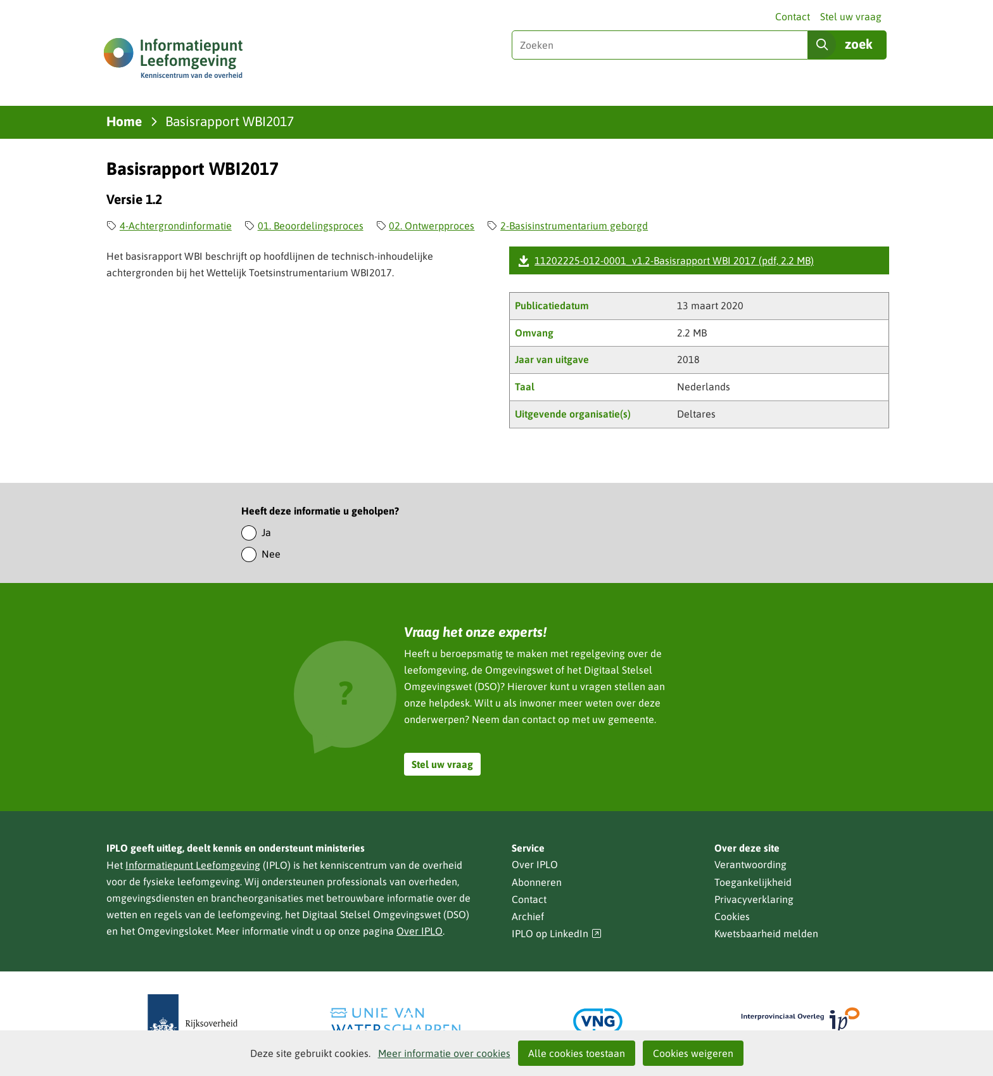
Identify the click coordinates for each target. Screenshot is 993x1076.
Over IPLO (419, 931)
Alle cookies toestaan (576, 1053)
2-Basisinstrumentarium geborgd (574, 225)
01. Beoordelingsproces (311, 225)
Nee (271, 554)
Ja (266, 532)
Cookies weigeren (693, 1053)
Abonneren (537, 882)
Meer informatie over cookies (444, 1053)
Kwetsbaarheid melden (766, 933)
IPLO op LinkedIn (557, 934)
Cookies (732, 916)
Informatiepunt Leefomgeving (192, 865)
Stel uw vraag (851, 16)
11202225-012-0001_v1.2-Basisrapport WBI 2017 (674, 260)
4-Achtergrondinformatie (176, 225)
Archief (528, 916)
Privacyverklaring (754, 899)
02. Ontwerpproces (431, 225)
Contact (792, 16)
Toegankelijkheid (753, 882)
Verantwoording (750, 864)
